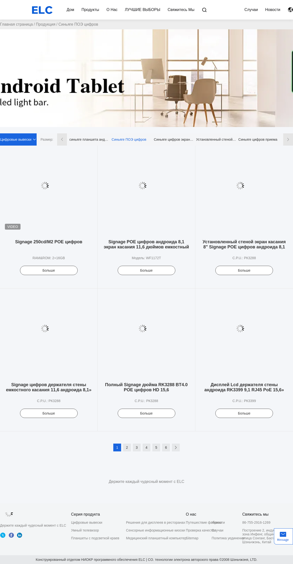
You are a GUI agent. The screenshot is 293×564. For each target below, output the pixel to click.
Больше (48, 270)
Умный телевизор (85, 530)
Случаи (251, 10)
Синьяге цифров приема (257, 139)
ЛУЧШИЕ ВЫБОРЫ (142, 10)
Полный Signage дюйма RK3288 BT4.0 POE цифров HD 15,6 (146, 387)
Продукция (45, 24)
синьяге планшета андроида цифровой (89, 139)
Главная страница (16, 24)
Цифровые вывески (86, 522)
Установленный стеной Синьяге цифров (216, 139)
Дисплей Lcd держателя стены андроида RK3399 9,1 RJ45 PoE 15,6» (244, 387)
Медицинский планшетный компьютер (156, 538)
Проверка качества (199, 530)
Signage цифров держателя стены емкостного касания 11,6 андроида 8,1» (48, 387)
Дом (70, 10)
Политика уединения (225, 538)
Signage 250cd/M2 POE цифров (48, 241)
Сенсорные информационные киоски (155, 530)
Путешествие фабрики (199, 522)
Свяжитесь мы (180, 10)
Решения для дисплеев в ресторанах (155, 522)
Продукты (90, 10)
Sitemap (192, 538)
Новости (272, 10)
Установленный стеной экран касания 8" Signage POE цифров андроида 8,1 (244, 244)
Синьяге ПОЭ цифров (129, 139)
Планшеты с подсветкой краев (95, 538)
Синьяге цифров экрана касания (174, 139)
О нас (111, 10)
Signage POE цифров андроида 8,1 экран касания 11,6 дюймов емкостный (146, 244)
